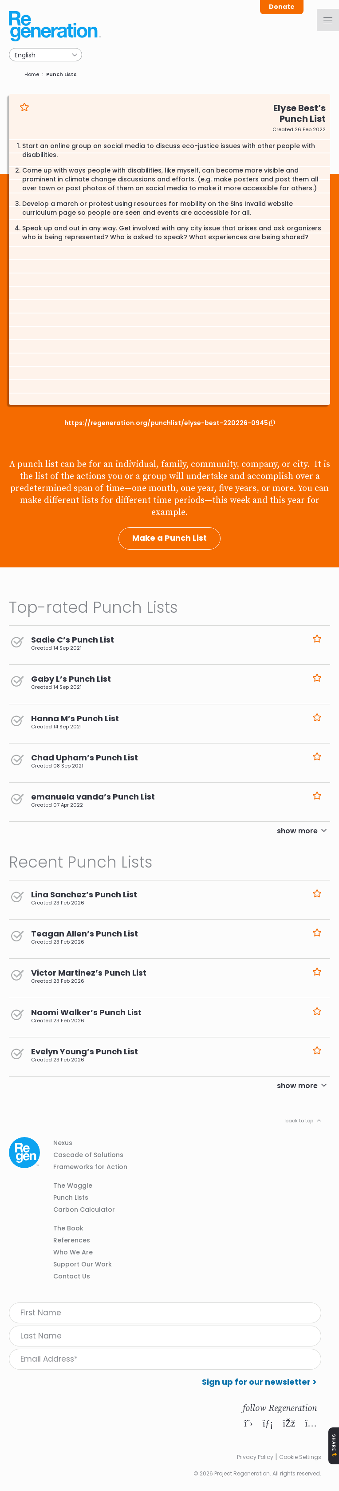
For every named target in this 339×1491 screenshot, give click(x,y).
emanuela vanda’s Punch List (93, 796)
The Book (68, 1228)
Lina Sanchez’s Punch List (84, 894)
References (71, 1240)
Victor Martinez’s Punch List (88, 972)
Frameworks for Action (90, 1166)
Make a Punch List (169, 537)
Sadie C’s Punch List (72, 639)
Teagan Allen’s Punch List (84, 933)
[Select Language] (45, 54)
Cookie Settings (300, 1457)
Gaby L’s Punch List (71, 678)
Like (24, 107)
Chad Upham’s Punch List (84, 757)
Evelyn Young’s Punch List (84, 1051)
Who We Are (73, 1252)
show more (297, 831)
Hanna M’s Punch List (75, 718)
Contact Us (71, 1276)
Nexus (62, 1142)
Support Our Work (82, 1264)
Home (31, 74)
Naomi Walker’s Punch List (86, 1012)
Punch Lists (61, 74)
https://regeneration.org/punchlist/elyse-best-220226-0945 (166, 423)
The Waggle (72, 1185)
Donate (282, 6)
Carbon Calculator (84, 1209)
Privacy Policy (255, 1457)
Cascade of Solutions (88, 1154)
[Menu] (328, 20)
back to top (299, 1120)
